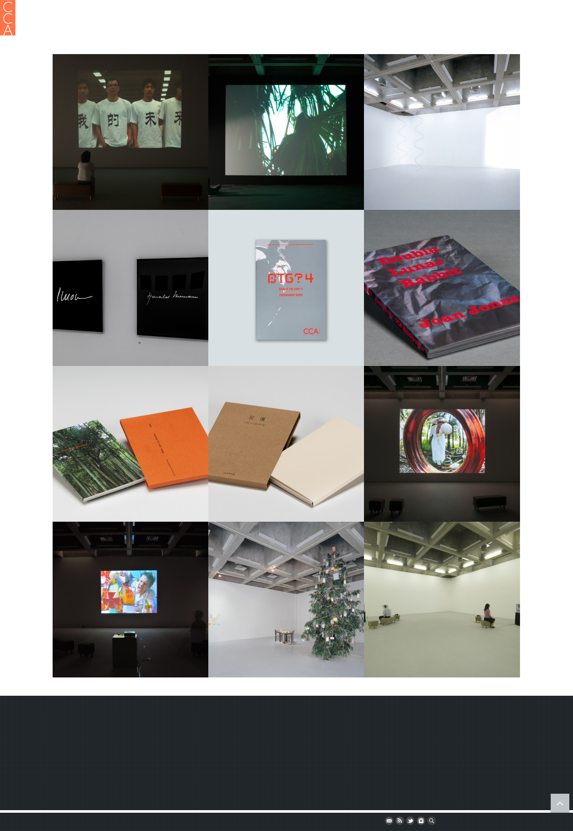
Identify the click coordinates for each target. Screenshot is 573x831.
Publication (343, 26)
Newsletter (73, 769)
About (263, 26)
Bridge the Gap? (489, 26)
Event (451, 26)
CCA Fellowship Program (401, 26)
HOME (239, 26)
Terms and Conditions (87, 757)
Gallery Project (300, 26)
